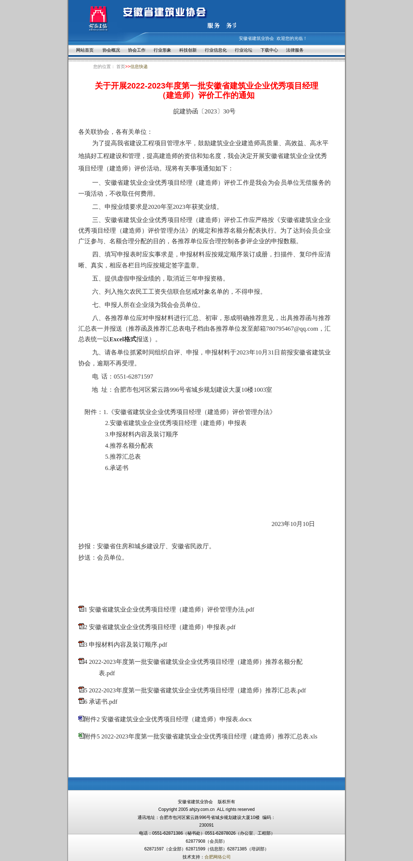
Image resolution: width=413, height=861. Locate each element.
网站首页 (85, 50)
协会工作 (137, 50)
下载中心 (269, 50)
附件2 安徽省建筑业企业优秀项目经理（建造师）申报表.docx (168, 719)
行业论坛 (243, 50)
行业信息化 (216, 50)
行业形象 (162, 50)
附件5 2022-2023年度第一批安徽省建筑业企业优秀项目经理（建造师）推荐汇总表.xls (201, 736)
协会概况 (111, 50)
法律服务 (295, 50)
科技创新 (188, 50)
